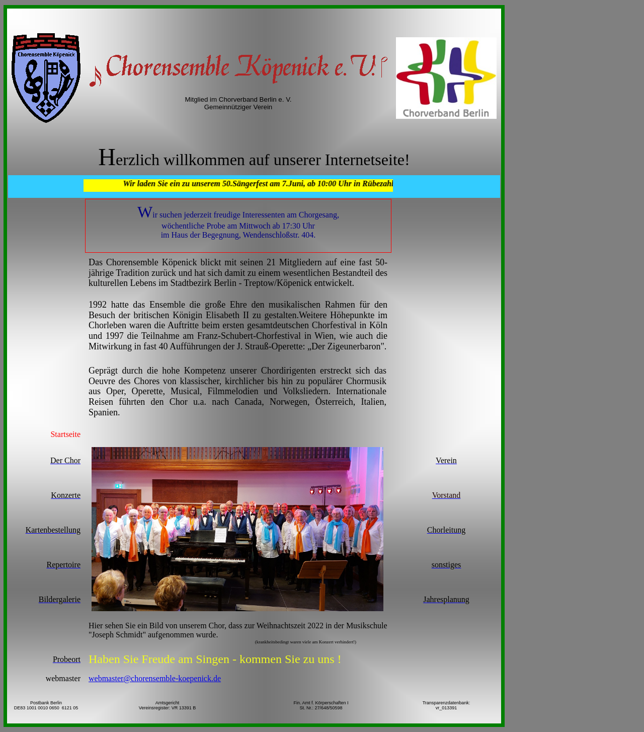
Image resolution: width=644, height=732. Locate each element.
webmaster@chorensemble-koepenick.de (155, 678)
